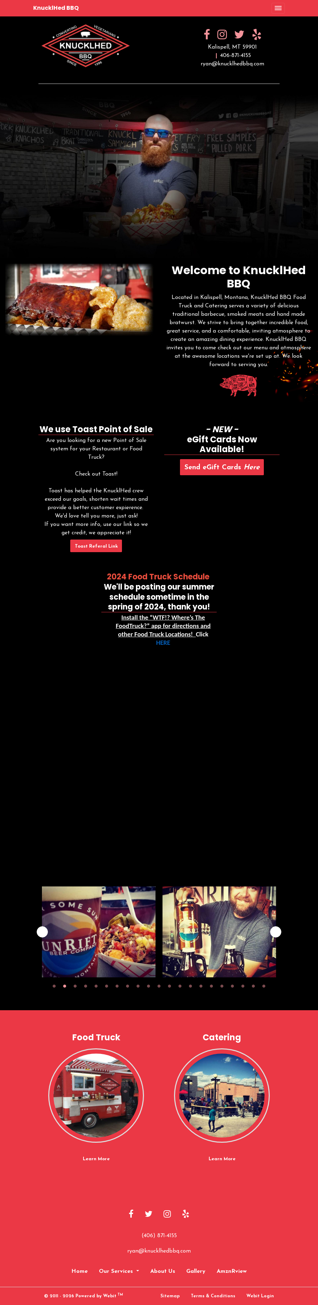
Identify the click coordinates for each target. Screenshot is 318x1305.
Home (79, 1271)
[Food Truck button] (96, 1095)
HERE (163, 642)
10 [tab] (148, 985)
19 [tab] (242, 985)
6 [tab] (106, 985)
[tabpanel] (99, 931)
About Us (162, 1271)
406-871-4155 (235, 55)
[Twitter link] (148, 1214)
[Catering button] (222, 1095)
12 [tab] (169, 985)
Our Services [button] (117, 1271)
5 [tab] (96, 985)
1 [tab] (54, 985)
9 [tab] (138, 985)
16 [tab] (211, 985)
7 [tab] (117, 985)
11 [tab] (159, 985)
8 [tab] (127, 985)
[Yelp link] (185, 1214)
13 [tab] (179, 985)
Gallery (195, 1271)
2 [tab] (64, 985)
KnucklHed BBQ (56, 8)
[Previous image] (42, 931)
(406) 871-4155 (159, 1236)
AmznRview (232, 1271)
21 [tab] (263, 985)
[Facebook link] (131, 1214)
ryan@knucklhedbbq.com (232, 64)
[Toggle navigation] (278, 8)
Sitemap (170, 1296)
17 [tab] (221, 985)
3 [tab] (75, 985)
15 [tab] (200, 985)
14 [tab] (190, 985)
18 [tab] (232, 985)
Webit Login (260, 1296)
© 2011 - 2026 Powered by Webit (83, 1295)
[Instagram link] (167, 1214)
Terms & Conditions (213, 1296)
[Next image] (275, 931)
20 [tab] (253, 985)
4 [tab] (85, 985)
